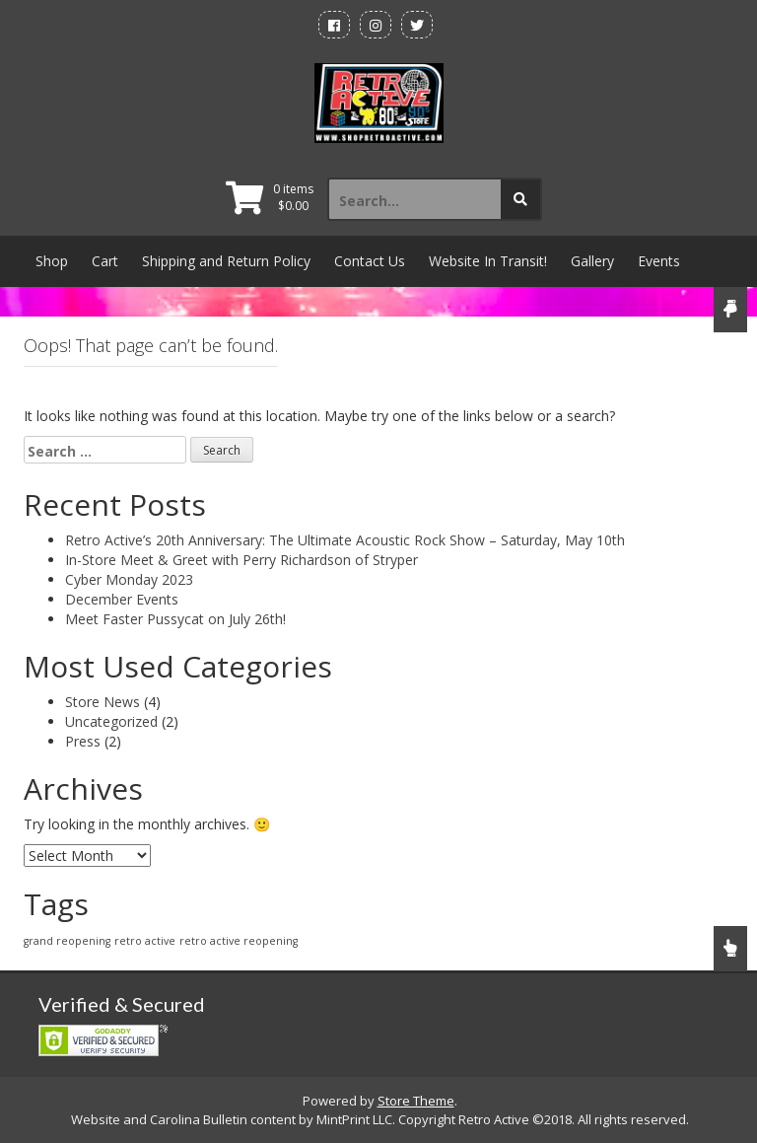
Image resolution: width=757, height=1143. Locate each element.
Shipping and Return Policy (226, 260)
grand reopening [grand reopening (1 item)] (67, 941)
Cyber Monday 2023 (129, 579)
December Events (121, 599)
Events (659, 260)
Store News (102, 701)
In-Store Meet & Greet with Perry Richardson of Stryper (241, 559)
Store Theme (416, 1100)
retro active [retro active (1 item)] (144, 941)
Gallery (592, 260)
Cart (105, 260)
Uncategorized (111, 721)
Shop (51, 260)
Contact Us (369, 260)
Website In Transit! (488, 260)
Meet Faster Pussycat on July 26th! (175, 618)
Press (83, 741)
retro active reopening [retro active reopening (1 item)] (238, 941)
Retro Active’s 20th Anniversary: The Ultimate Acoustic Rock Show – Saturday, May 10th (345, 540)
